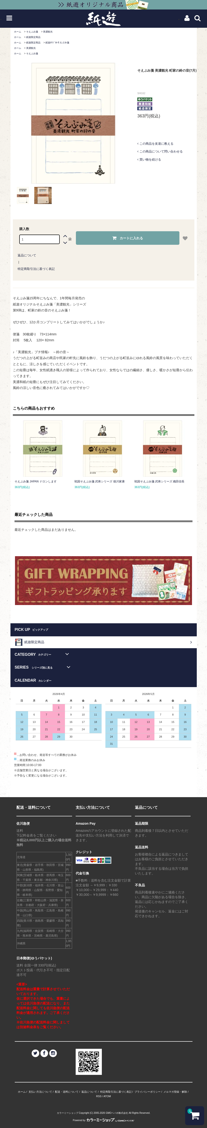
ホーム (17, 31)
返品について (27, 255)
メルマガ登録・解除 (175, 1091)
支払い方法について (40, 1091)
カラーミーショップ (67, 1113)
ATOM (107, 1096)
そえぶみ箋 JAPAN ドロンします (35, 481)
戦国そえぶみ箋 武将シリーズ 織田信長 (159, 481)
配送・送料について (67, 1091)
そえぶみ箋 (32, 31)
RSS (99, 1096)
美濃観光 (48, 31)
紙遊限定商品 (33, 37)
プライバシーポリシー (147, 1091)
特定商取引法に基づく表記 (36, 269)
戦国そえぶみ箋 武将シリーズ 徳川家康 (99, 481)
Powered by (103, 1120)
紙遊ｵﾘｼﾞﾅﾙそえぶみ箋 (57, 42)
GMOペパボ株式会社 (117, 1113)
